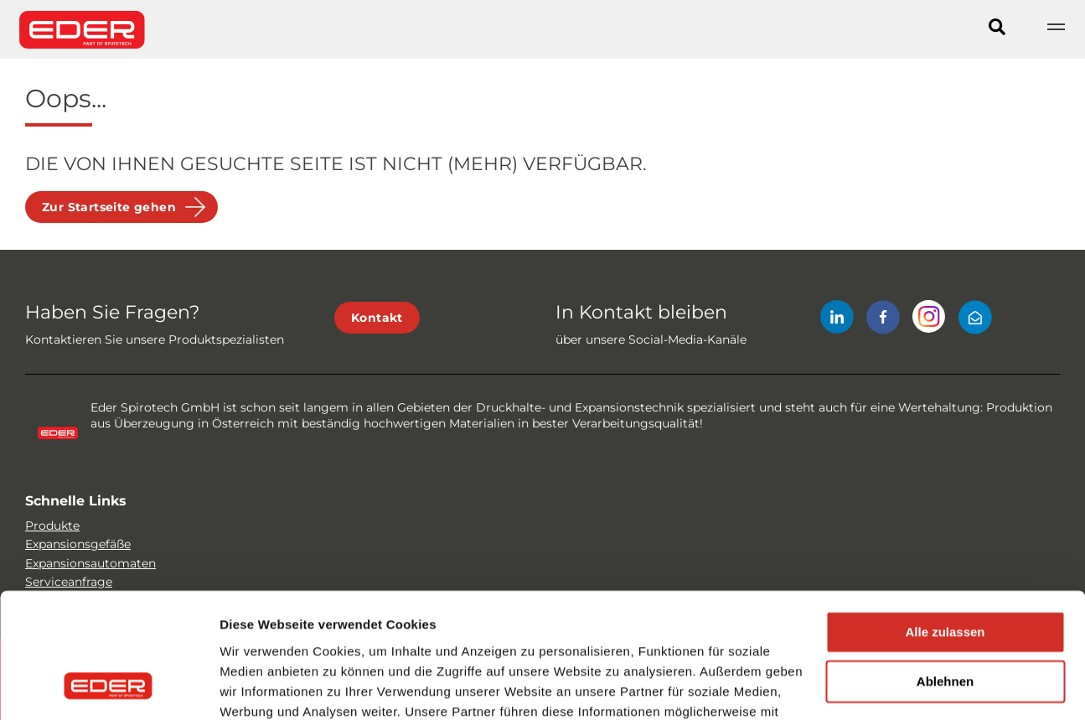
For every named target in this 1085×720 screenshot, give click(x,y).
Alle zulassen (944, 521)
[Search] (997, 29)
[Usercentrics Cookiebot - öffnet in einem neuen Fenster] (108, 687)
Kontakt (377, 317)
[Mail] (975, 319)
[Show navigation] (1055, 29)
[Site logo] (82, 29)
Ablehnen (945, 570)
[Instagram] (929, 319)
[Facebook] (883, 319)
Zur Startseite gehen (109, 207)
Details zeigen (262, 687)
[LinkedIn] (837, 319)
